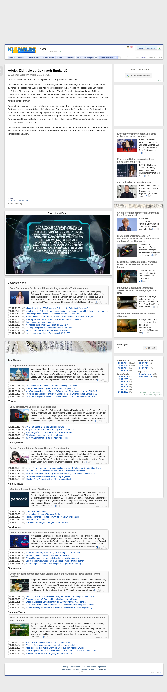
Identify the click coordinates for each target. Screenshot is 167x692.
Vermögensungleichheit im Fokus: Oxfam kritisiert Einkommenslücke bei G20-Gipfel (62, 391)
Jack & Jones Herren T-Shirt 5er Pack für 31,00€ (47, 330)
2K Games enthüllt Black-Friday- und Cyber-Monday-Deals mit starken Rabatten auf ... (63, 473)
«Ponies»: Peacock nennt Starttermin (30, 489)
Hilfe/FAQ (92, 669)
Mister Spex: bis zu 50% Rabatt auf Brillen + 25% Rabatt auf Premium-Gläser (59, 308)
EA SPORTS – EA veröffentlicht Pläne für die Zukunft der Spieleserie (55, 471)
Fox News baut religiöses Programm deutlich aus (47, 522)
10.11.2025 (123, 392)
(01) (23, 311)
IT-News (12, 401)
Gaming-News (15, 442)
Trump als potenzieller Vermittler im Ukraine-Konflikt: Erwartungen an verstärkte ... (61, 394)
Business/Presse (17, 612)
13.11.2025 (123, 384)
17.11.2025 (123, 371)
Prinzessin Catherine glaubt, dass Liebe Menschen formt (135, 160)
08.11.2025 (144, 365)
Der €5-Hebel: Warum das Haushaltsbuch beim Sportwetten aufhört (55, 561)
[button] (159, 48)
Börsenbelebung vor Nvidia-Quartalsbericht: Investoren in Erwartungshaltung (59, 607)
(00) (101, 302)
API (99, 669)
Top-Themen (14, 360)
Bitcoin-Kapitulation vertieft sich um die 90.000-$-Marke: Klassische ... (56, 602)
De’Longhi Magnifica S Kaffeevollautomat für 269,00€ (49, 328)
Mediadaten (91, 667)
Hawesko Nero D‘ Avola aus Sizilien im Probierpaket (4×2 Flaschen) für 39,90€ (60, 316)
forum (160, 80)
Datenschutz (75, 667)
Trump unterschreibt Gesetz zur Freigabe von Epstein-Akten (42, 365)
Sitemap (65, 667)
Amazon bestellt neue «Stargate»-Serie (43, 514)
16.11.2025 (123, 377)
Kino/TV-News (15, 483)
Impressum (101, 667)
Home (64, 669)
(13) (102, 546)
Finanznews (14, 568)
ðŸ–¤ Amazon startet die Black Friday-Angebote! (47, 438)
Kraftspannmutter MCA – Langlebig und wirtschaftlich (49, 653)
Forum (150, 58)
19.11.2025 (123, 365)
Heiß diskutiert (145, 377)
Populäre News (145, 374)
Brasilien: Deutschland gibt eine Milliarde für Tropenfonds (50, 388)
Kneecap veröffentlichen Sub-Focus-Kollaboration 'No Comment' (54, 319)
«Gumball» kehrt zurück (36, 511)
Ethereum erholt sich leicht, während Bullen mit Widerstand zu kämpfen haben (137, 264)
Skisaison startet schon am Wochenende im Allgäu (47, 555)
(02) (23, 308)
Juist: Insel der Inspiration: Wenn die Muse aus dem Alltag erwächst (55, 648)
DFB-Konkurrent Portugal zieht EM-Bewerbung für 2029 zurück (44, 532)
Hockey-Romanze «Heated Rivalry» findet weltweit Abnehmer (52, 517)
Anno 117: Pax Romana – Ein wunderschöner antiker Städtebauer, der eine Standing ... (63, 468)
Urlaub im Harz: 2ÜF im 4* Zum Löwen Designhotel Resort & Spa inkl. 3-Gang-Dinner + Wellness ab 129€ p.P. (73, 311)
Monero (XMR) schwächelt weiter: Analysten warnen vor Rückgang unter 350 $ (60, 596)
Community (48, 57)
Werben (84, 669)
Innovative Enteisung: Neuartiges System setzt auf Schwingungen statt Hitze (137, 290)
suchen (149, 347)
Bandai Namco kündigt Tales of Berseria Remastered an (40, 448)
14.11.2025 (123, 382)
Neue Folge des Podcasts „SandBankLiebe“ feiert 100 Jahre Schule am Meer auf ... (62, 650)
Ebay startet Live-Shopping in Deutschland (33, 407)
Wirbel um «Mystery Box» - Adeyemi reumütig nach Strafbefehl (53, 552)
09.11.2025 (144, 363)
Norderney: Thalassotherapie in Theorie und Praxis (48, 642)
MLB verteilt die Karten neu (37, 520)
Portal (143, 58)
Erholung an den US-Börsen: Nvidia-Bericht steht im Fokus (51, 599)
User (137, 58)
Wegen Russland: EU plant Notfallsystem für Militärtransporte (52, 558)
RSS (104, 669)
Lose (59, 57)
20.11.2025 (123, 363)
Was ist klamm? (108, 57)
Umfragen (90, 57)
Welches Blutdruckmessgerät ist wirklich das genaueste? (50, 645)
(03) (23, 325)
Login (141, 48)
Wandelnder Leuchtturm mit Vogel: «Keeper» (45, 435)
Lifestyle (70, 57)
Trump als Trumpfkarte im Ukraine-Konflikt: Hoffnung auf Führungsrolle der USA (60, 397)
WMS (160, 58)
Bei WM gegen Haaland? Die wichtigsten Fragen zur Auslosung (53, 564)
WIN (79, 57)
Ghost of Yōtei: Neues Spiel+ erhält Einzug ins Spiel (48, 479)
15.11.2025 (123, 379)
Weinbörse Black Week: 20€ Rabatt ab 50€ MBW (47, 325)
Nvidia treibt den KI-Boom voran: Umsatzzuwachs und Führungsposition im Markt (61, 605)
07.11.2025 (144, 368)
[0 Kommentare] (15, 203)
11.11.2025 (123, 389)
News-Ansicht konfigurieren (151, 392)
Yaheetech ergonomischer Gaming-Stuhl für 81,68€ (48, 333)
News (12, 57)
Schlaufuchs (33, 57)
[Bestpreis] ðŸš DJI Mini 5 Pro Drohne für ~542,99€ (49, 432)
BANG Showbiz (44, 75)
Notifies (159, 395)
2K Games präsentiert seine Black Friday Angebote (48, 476)
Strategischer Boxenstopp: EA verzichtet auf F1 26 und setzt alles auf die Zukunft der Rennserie (138, 239)
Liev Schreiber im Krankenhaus (134, 182)
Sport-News (14, 527)
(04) (23, 388)
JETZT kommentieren (138, 75)
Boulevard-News (17, 282)
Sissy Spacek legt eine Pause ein (40, 322)
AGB (83, 667)
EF (155, 58)
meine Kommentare (147, 395)
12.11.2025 (123, 387)
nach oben (154, 672)
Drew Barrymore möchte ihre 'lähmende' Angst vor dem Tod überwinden (49, 288)
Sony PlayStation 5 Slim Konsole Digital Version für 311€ (50, 429)
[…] (97, 302)
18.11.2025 (123, 368)
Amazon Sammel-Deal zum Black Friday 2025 (46, 427)
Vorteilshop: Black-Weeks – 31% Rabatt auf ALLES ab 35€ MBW (54, 314)
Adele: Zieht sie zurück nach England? (38, 70)
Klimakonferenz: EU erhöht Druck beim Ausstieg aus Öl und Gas (54, 386)
